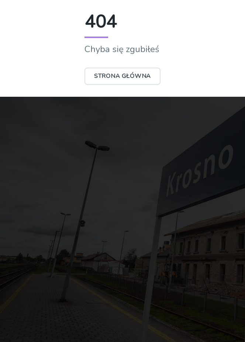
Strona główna (122, 76)
